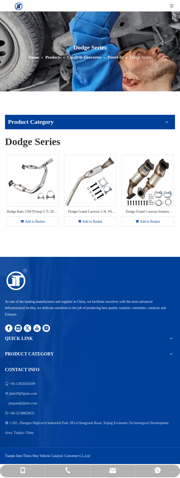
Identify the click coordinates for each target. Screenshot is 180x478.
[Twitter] (27, 328)
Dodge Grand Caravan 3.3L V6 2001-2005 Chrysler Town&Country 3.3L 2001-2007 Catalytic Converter (90, 212)
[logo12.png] (16, 279)
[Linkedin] (18, 328)
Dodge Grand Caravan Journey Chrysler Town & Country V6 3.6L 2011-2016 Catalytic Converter (147, 212)
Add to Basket (32, 221)
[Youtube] (37, 328)
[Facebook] (8, 328)
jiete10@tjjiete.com (23, 393)
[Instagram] (46, 328)
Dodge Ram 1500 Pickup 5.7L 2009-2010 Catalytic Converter (32, 212)
